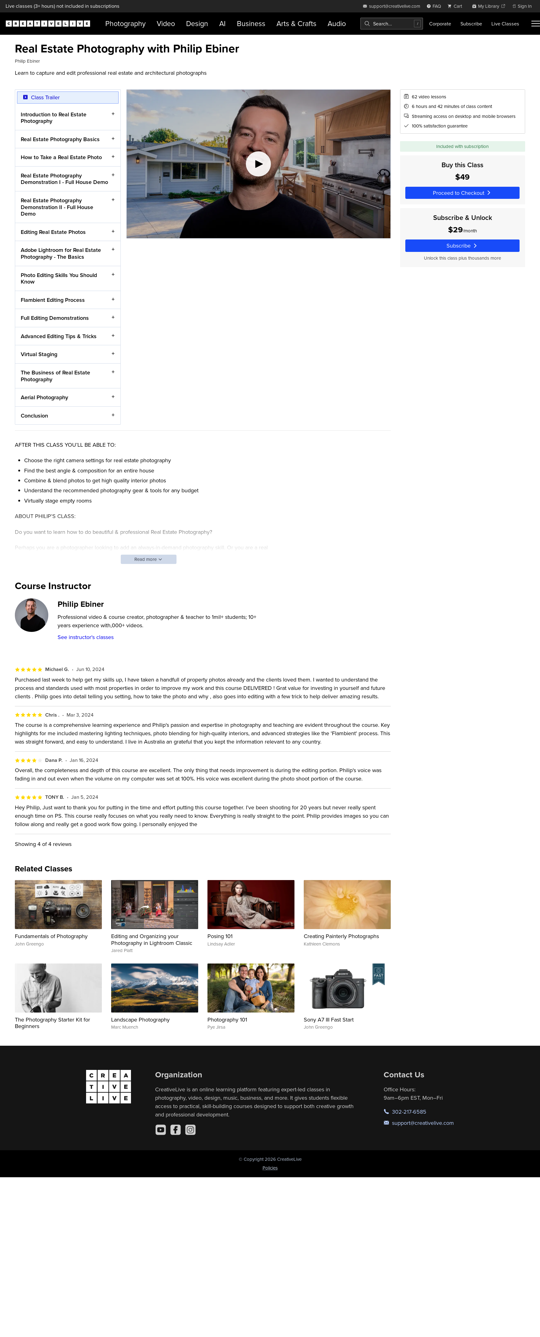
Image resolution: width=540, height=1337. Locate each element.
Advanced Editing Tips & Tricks (59, 336)
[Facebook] (175, 1129)
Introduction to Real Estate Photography (53, 117)
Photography (125, 23)
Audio (337, 23)
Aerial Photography (44, 397)
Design (197, 23)
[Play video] (258, 164)
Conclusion (34, 415)
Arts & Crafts (296, 23)
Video (166, 23)
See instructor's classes (86, 637)
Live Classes (505, 23)
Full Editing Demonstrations (55, 318)
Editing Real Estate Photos (53, 231)
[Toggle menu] (535, 23)
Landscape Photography (140, 1019)
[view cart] (456, 6)
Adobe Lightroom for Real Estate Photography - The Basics (61, 253)
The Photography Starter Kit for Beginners (52, 1023)
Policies (270, 1168)
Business (251, 23)
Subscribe (471, 23)
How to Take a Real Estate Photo (61, 157)
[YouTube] (160, 1129)
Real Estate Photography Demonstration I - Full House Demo (64, 179)
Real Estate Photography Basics (60, 139)
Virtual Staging (39, 354)
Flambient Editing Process (53, 299)
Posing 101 (220, 936)
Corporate (440, 23)
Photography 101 (227, 1019)
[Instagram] (190, 1129)
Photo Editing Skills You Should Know (59, 278)
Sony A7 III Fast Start (329, 1019)
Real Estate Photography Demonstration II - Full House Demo (57, 206)
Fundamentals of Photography (51, 936)
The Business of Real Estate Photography (55, 376)
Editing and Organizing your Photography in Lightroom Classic (151, 939)
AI (222, 23)
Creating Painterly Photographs (341, 936)
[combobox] (392, 23)
